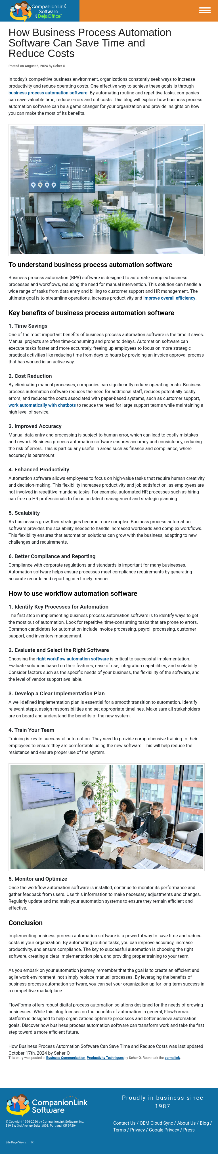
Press (188, 1130)
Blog (204, 1123)
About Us (186, 1123)
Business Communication (65, 1058)
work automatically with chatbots (42, 405)
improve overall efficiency (169, 298)
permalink (172, 1058)
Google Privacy (164, 1130)
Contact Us (124, 1123)
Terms (119, 1130)
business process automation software (48, 93)
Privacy (137, 1130)
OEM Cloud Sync (156, 1123)
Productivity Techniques (105, 1058)
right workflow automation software (72, 659)
